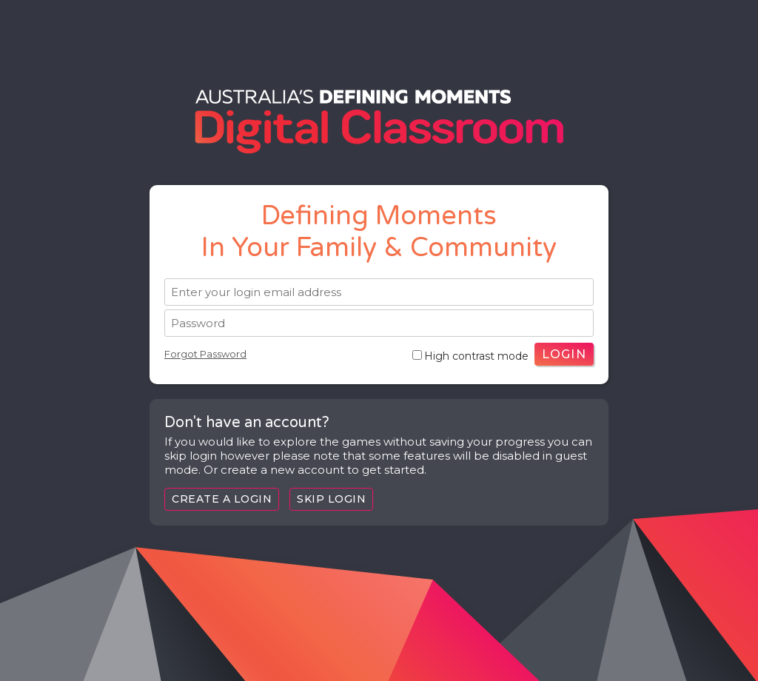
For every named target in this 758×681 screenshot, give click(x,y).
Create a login (222, 499)
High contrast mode (470, 356)
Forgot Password (205, 354)
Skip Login (331, 499)
